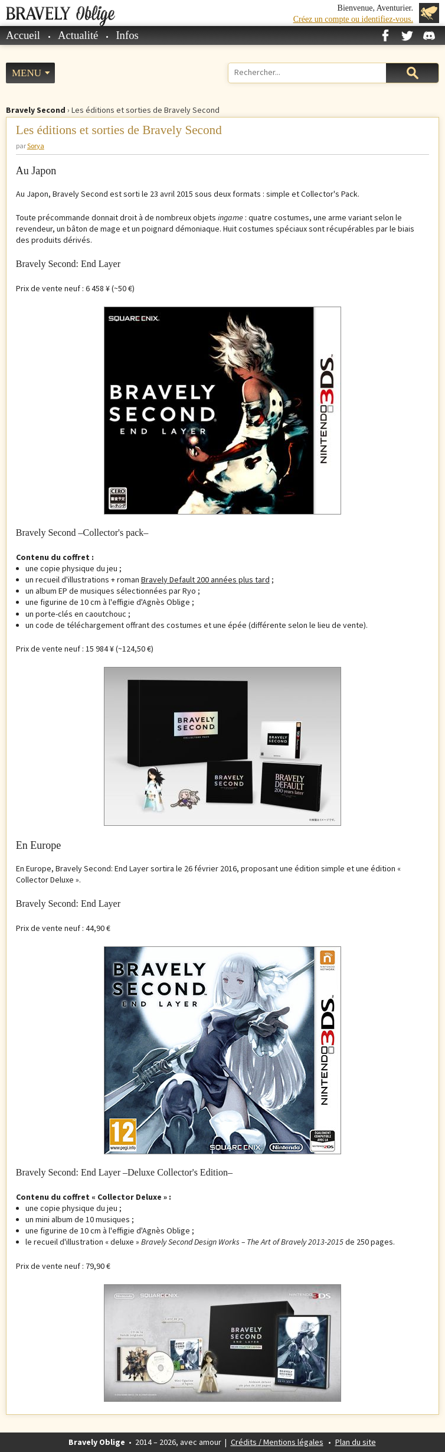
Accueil (23, 35)
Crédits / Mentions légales (277, 1442)
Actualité (78, 35)
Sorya (35, 145)
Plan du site (355, 1442)
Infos (127, 35)
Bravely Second (36, 110)
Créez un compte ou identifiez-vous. (353, 19)
